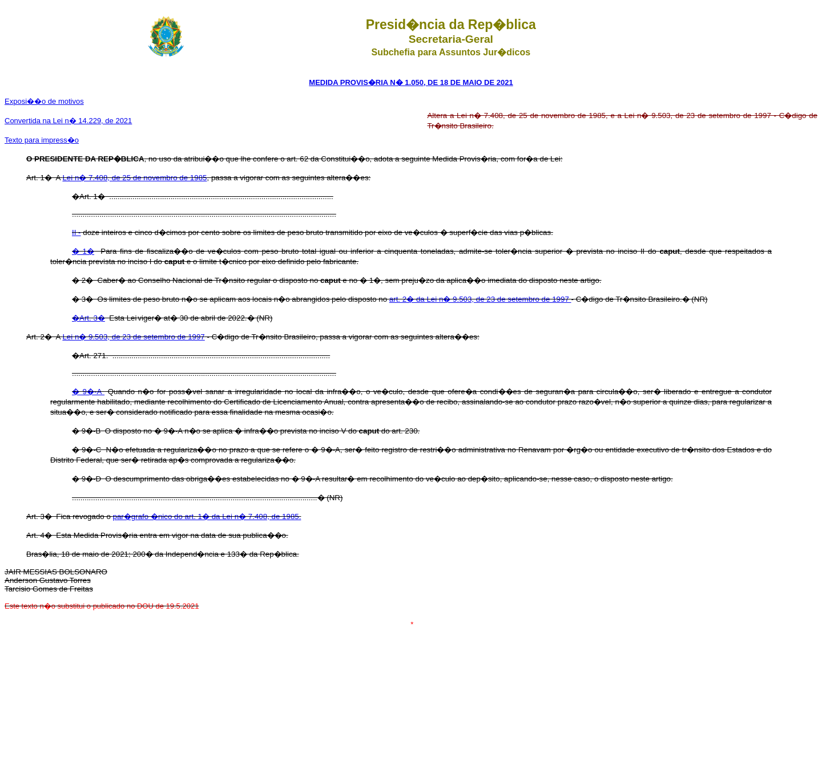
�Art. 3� (88, 318)
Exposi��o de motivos (44, 101)
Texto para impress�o (42, 140)
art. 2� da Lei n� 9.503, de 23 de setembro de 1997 (480, 299)
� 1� (83, 251)
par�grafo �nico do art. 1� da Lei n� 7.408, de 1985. (207, 516)
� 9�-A (88, 391)
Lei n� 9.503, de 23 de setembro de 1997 (133, 337)
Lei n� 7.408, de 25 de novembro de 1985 (134, 177)
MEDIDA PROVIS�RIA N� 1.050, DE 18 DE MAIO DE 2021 (411, 82)
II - (76, 232)
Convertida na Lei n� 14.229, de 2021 (68, 120)
